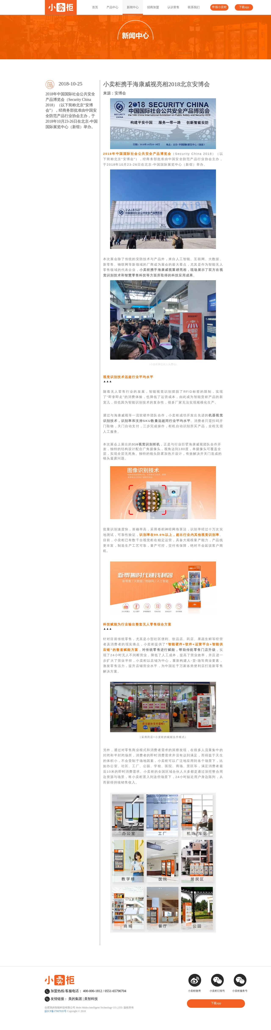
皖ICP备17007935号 (55, 1011)
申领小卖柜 (219, 7)
